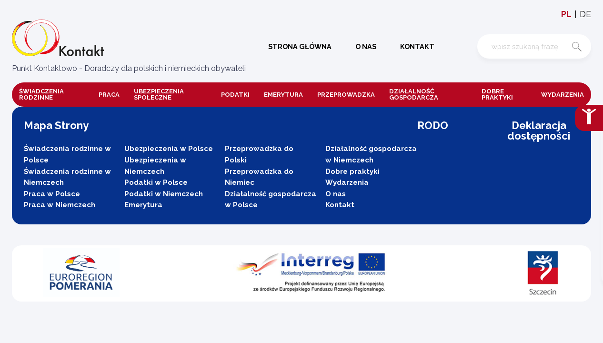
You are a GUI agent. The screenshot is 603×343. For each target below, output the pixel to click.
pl (566, 14)
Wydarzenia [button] (562, 94)
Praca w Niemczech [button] (59, 205)
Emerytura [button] (283, 94)
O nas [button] (362, 46)
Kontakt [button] (414, 46)
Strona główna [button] (296, 46)
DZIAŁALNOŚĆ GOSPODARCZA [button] (413, 94)
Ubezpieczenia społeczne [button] (159, 94)
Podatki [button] (235, 94)
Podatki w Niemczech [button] (163, 194)
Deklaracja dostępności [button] (538, 130)
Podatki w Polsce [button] (156, 182)
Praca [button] (109, 94)
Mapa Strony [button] (56, 125)
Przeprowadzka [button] (346, 94)
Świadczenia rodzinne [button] (41, 94)
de (585, 14)
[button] (129, 47)
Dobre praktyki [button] (497, 94)
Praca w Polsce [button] (52, 194)
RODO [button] (432, 125)
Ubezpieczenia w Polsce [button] (168, 148)
